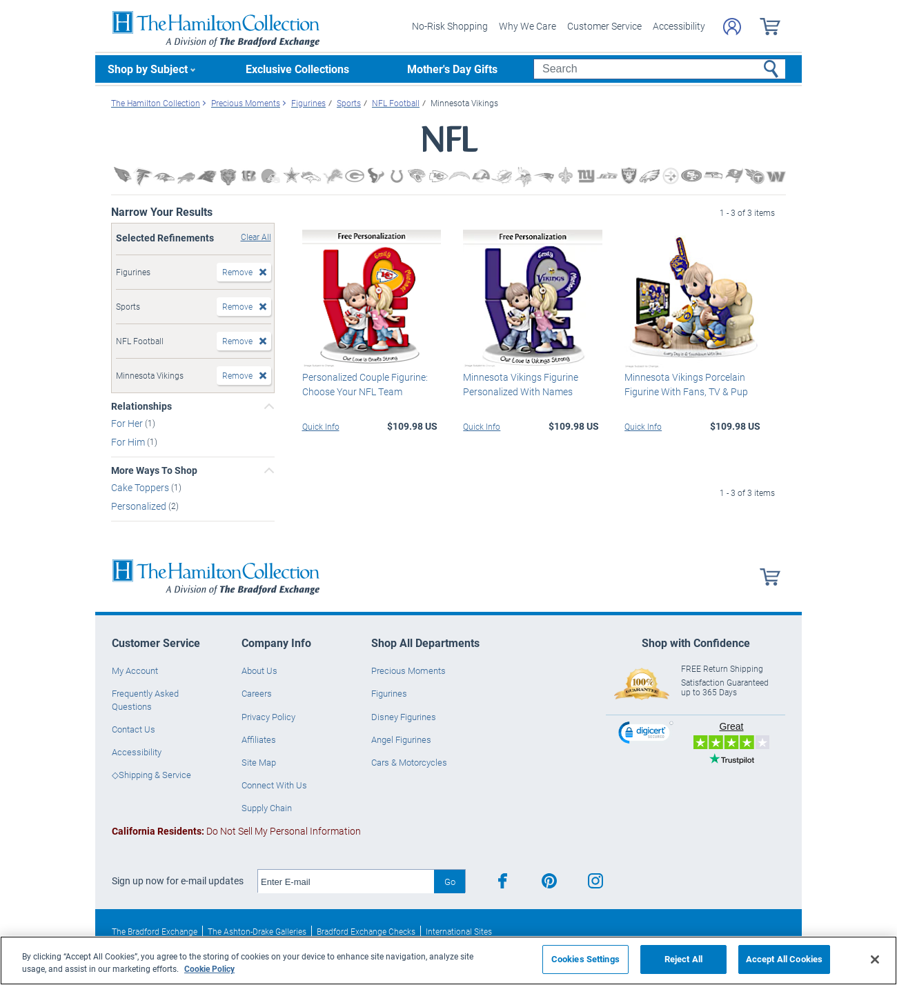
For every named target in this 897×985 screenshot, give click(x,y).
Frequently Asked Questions (145, 699)
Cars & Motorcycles (409, 762)
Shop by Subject (148, 68)
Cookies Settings (585, 959)
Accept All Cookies (784, 959)
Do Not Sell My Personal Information (236, 830)
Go (449, 881)
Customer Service (604, 25)
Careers (256, 693)
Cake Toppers (141, 487)
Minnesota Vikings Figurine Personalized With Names (520, 384)
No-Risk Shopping (450, 25)
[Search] (659, 69)
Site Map (258, 762)
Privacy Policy (268, 716)
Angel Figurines (401, 739)
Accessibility (679, 25)
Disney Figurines (403, 716)
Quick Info (320, 426)
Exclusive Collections (297, 68)
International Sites (459, 931)
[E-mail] (346, 881)
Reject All (683, 959)
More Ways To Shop (154, 470)
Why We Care (527, 25)
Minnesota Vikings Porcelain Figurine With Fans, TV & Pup (686, 384)
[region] (448, 960)
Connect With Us (274, 785)
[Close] (875, 959)
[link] (645, 734)
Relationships (141, 406)
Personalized (139, 506)
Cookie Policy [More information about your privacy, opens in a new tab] (209, 968)
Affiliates (258, 739)
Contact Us (133, 729)
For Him (129, 441)
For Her (128, 423)
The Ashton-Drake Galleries (257, 931)
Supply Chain (266, 808)
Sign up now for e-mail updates (178, 881)
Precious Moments (408, 670)
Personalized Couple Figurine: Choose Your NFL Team (365, 384)
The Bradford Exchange (154, 931)
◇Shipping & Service (151, 774)
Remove (237, 271)
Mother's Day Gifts (452, 68)
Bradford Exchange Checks (366, 931)
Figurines (389, 693)
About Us (259, 670)
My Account (135, 670)
